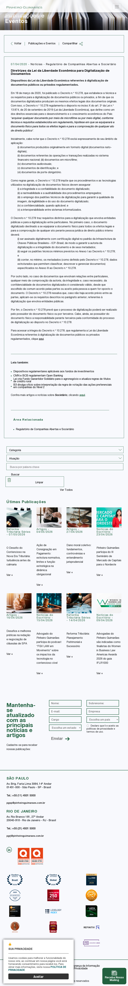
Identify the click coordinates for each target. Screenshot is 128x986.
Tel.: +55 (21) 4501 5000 (21, 829)
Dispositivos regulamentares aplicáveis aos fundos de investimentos (53, 371)
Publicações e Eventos (42, 43)
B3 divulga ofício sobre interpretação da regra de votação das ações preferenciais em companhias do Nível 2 (62, 386)
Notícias (37, 64)
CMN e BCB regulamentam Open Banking (38, 376)
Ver (9, 575)
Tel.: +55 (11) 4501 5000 (21, 796)
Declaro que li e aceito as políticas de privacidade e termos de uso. (102, 729)
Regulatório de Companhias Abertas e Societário (81, 64)
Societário (61, 395)
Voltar (17, 43)
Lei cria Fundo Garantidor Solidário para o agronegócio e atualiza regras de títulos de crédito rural (62, 380)
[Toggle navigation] (117, 6)
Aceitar (39, 977)
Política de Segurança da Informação (78, 966)
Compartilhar (72, 44)
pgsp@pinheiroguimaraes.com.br (25, 803)
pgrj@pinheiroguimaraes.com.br (25, 836)
